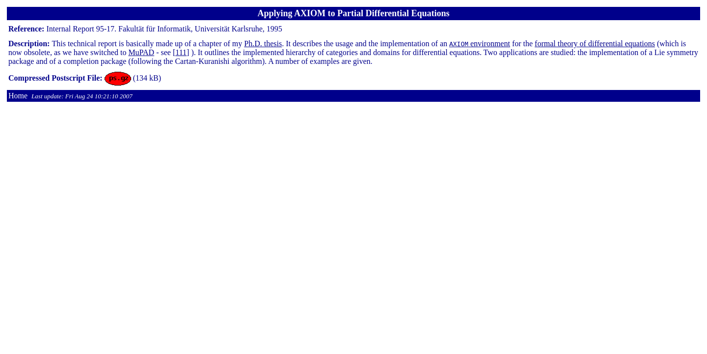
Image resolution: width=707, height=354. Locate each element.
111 (181, 52)
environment (479, 43)
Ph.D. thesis (263, 43)
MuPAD (141, 52)
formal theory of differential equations (595, 43)
